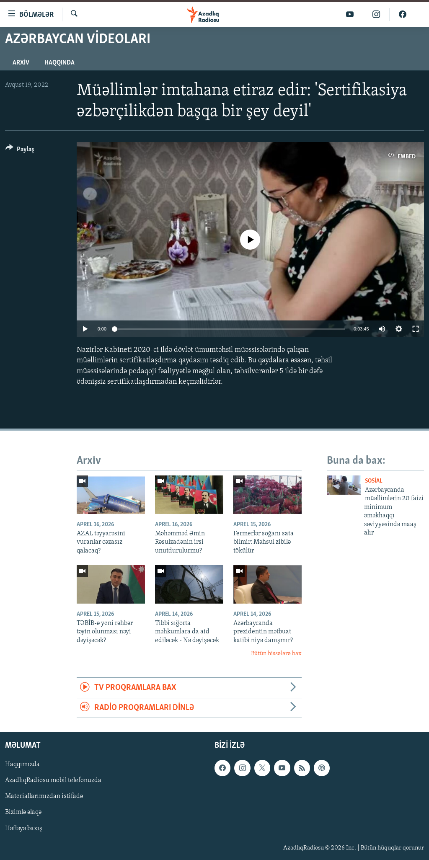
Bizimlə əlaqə (23, 812)
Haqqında (59, 62)
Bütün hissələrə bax (276, 654)
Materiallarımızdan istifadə (44, 796)
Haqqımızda (22, 765)
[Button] (19, 150)
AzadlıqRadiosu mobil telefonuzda (53, 780)
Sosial (373, 481)
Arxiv (21, 62)
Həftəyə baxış (23, 828)
